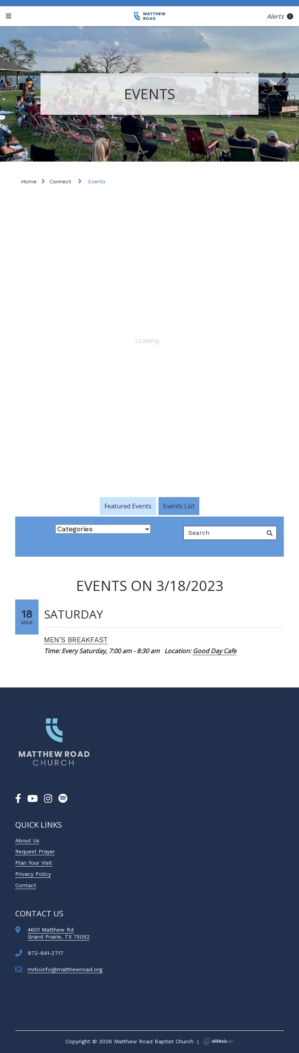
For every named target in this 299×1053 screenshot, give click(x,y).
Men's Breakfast (76, 640)
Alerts (280, 16)
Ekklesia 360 (218, 1041)
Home (29, 181)
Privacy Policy (33, 874)
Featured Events (127, 506)
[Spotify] (62, 798)
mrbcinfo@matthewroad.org (65, 969)
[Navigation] (10, 16)
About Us (27, 840)
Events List (179, 506)
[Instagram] (48, 798)
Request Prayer (35, 851)
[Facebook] (18, 798)
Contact (25, 885)
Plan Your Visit (33, 863)
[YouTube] (32, 798)
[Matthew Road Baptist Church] (149, 16)
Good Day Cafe (214, 651)
